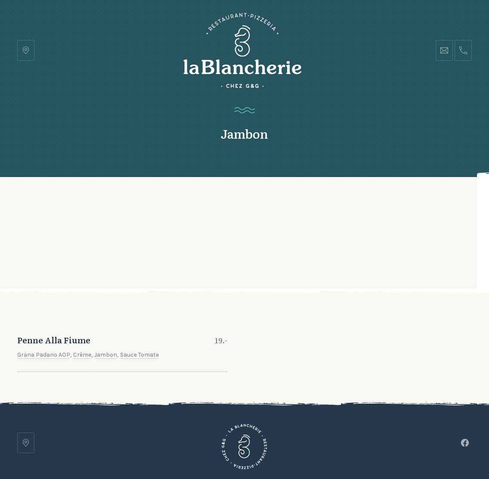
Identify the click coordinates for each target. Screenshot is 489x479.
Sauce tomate (139, 298)
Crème (82, 298)
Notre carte (150, 198)
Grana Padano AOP (43, 298)
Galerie (204, 198)
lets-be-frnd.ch (380, 447)
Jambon (105, 298)
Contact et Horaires (273, 198)
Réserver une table (428, 198)
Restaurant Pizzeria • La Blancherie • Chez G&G (203, 447)
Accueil (96, 198)
